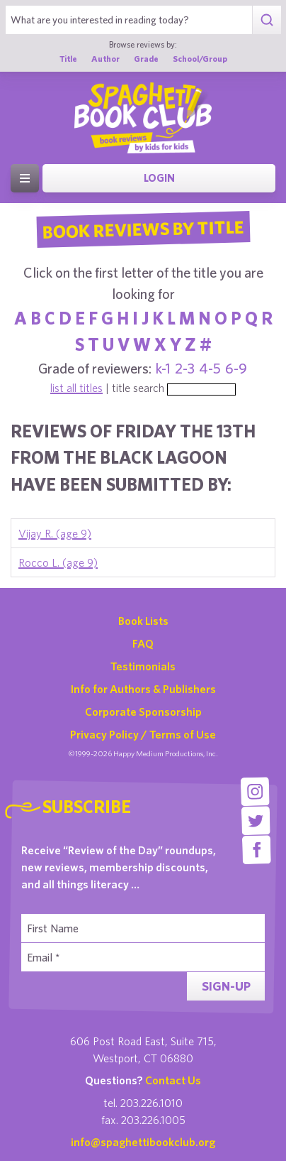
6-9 (236, 368)
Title (68, 58)
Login (159, 178)
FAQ (143, 643)
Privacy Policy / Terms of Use (143, 734)
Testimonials (143, 666)
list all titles (76, 387)
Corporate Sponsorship (143, 711)
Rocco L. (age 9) (58, 562)
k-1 (163, 368)
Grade (146, 58)
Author (105, 58)
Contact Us (173, 1080)
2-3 (185, 368)
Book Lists (143, 620)
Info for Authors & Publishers (143, 688)
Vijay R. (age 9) (54, 533)
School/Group (200, 58)
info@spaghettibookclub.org (143, 1141)
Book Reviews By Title (143, 228)
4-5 (210, 368)
